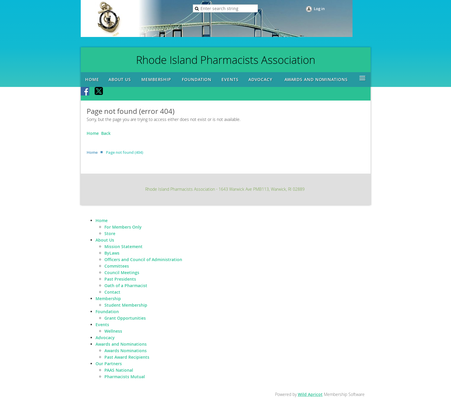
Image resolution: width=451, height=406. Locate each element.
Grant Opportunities (125, 318)
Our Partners (109, 363)
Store (109, 233)
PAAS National (118, 370)
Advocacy (105, 337)
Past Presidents (120, 279)
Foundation (107, 311)
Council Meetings (121, 272)
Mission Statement (123, 246)
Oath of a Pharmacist (125, 285)
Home (93, 133)
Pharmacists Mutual (124, 376)
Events (102, 324)
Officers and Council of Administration (143, 259)
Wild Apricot (310, 394)
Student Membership (125, 305)
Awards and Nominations (121, 344)
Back (106, 133)
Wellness (113, 331)
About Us (105, 240)
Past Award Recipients (126, 357)
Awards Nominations (125, 350)
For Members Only (123, 227)
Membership (108, 298)
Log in (319, 8)
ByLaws (111, 253)
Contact (112, 292)
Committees (116, 266)
